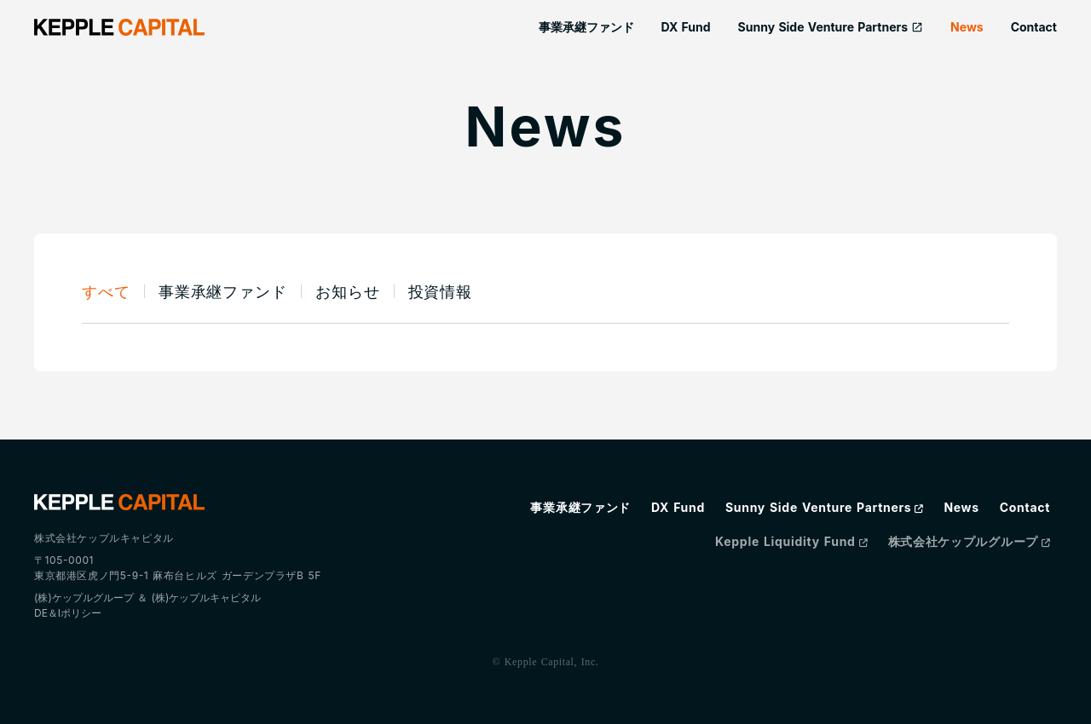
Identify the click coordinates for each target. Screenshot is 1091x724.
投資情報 (440, 292)
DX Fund (686, 27)
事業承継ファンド (586, 27)
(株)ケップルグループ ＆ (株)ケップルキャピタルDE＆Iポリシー (147, 605)
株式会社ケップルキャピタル (104, 538)
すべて (106, 292)
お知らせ (347, 292)
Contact (1034, 27)
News (967, 27)
